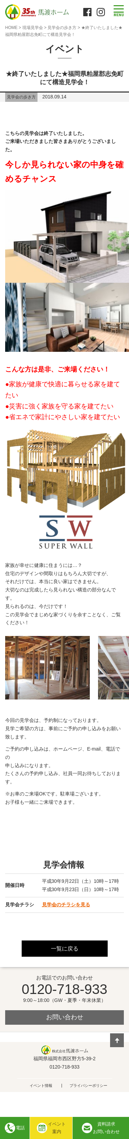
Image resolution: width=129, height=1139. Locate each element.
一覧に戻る (64, 949)
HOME (11, 27)
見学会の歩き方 (61, 27)
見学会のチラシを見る (66, 904)
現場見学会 (32, 27)
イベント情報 (41, 1085)
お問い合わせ (64, 1017)
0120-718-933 (64, 989)
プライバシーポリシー (88, 1085)
